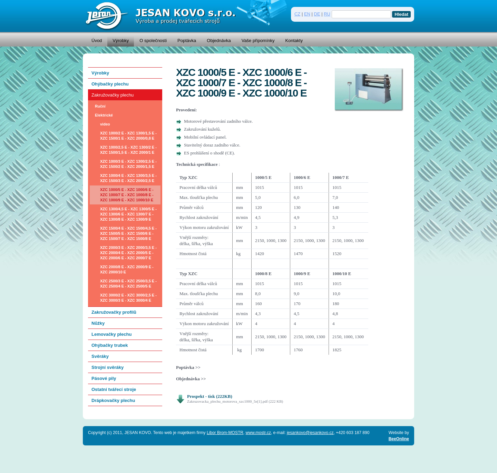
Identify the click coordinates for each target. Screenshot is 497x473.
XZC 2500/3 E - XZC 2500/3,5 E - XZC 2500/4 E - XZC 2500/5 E (128, 283)
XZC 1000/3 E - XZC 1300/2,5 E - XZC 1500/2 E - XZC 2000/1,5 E (128, 164)
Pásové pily (103, 378)
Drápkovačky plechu (113, 400)
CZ (297, 14)
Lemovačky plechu (111, 334)
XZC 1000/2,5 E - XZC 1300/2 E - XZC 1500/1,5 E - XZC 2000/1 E (128, 149)
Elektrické (104, 115)
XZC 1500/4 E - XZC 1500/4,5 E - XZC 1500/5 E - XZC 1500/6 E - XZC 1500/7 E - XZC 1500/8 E (128, 233)
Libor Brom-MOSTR (225, 432)
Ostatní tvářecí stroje (113, 389)
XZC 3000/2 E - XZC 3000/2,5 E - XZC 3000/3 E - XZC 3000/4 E (128, 297)
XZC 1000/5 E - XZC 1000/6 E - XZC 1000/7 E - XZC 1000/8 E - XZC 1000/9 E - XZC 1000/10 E (127, 195)
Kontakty (294, 40)
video (105, 124)
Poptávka (186, 40)
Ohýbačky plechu (110, 84)
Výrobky (121, 40)
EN (307, 14)
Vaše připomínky (258, 40)
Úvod (96, 40)
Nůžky (98, 323)
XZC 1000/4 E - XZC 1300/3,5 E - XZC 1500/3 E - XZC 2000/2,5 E (128, 178)
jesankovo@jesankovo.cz (310, 432)
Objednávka (219, 40)
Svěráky (100, 356)
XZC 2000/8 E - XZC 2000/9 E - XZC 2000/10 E (127, 269)
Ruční (100, 106)
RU (327, 14)
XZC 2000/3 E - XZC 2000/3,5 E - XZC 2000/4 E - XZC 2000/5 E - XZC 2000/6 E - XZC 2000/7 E (128, 252)
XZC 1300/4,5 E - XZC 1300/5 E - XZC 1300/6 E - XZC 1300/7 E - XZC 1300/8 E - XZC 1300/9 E (128, 214)
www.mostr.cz (258, 432)
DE (317, 14)
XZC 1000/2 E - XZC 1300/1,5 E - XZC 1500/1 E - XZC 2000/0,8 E (128, 135)
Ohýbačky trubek (109, 345)
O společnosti (153, 40)
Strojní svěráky (107, 367)
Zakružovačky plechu (112, 95)
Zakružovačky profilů (113, 312)
